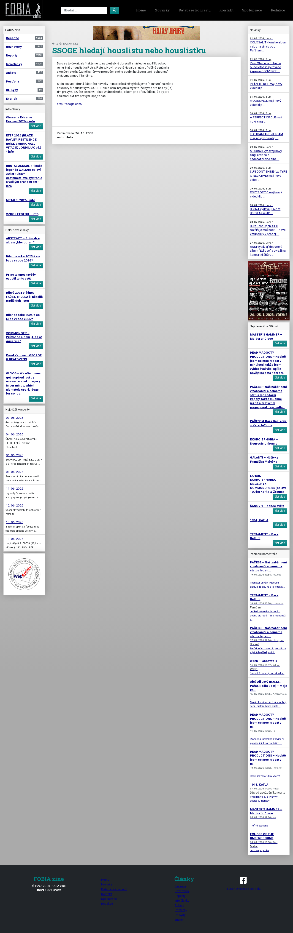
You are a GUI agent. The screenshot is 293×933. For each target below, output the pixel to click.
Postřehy (181, 910)
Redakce (278, 10)
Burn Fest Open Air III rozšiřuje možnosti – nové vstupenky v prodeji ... (267, 228)
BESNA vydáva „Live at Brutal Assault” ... (265, 209)
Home (141, 10)
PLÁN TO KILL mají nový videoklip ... (266, 84)
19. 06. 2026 (14, 539)
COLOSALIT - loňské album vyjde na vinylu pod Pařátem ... (268, 44)
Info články (182, 900)
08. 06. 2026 (14, 472)
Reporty (180, 896)
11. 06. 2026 (14, 488)
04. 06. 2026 (14, 434)
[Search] (84, 10)
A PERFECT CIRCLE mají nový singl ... (266, 117)
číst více (36, 126)
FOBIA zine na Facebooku (244, 883)
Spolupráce (252, 10)
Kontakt (226, 10)
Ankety (179, 905)
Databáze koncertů (195, 10)
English (179, 919)
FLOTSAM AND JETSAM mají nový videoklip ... (266, 134)
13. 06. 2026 (14, 522)
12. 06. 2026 (14, 505)
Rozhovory (182, 891)
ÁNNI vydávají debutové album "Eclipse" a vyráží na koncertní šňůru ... (268, 248)
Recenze (180, 886)
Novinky (162, 10)
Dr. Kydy (180, 915)
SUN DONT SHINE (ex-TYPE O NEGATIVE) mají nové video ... (268, 173)
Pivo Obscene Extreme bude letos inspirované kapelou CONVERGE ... (265, 65)
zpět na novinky (65, 43)
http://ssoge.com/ (69, 104)
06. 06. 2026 (14, 455)
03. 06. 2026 (14, 417)
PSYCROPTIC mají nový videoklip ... (266, 192)
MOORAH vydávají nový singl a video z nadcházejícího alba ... (266, 153)
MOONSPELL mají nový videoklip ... (265, 100)
